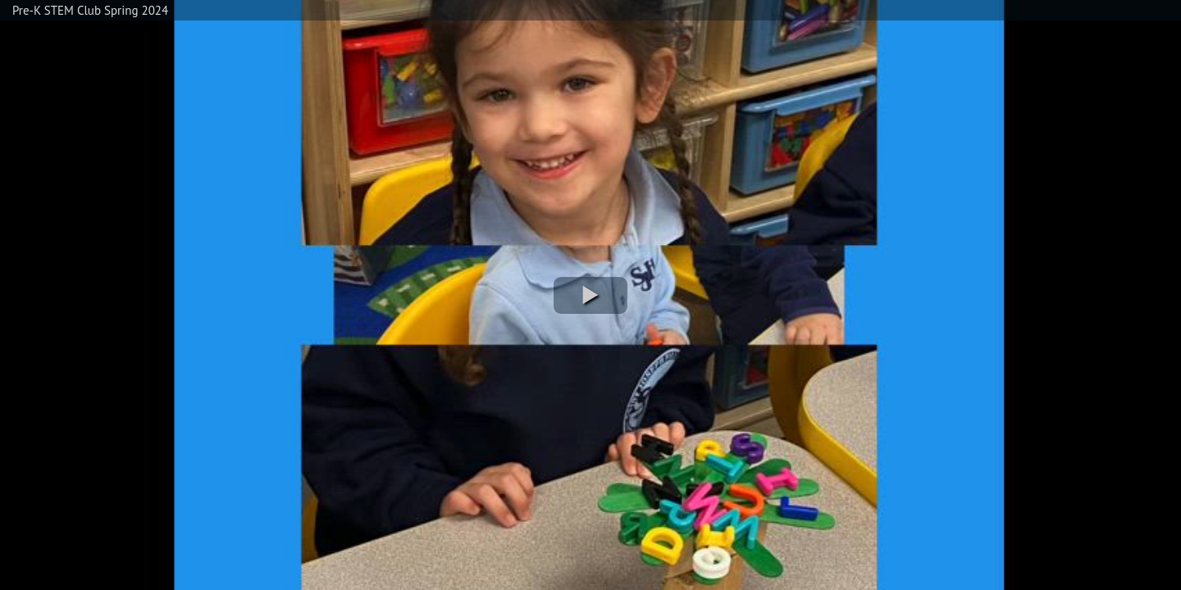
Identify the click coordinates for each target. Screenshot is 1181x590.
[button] (590, 295)
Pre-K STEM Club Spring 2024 (90, 10)
